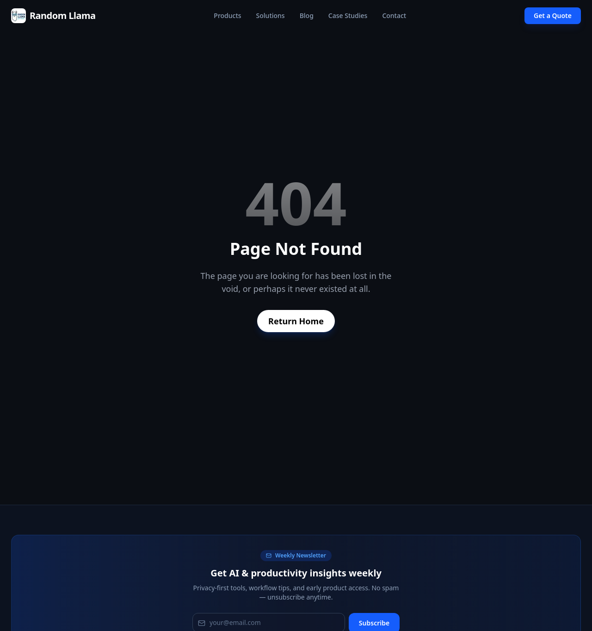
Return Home (296, 321)
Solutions (270, 15)
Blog (307, 15)
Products (227, 15)
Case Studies (348, 15)
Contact (394, 15)
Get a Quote (553, 15)
